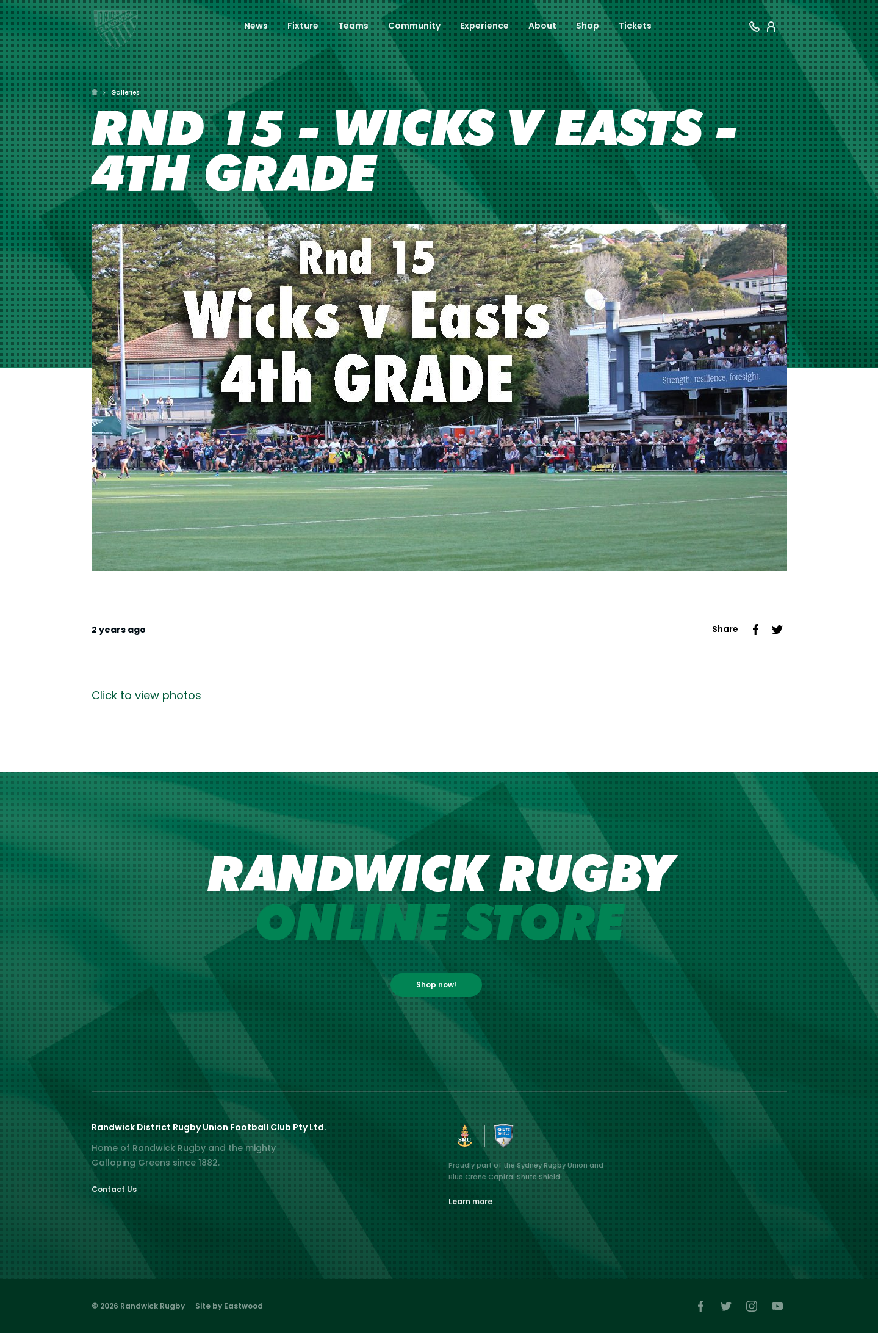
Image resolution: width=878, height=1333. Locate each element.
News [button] (256, 26)
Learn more (470, 1201)
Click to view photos (146, 695)
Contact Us (114, 1189)
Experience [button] (484, 26)
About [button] (542, 26)
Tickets (635, 26)
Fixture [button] (302, 26)
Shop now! (436, 984)
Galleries (125, 92)
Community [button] (414, 26)
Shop (587, 26)
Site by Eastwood (229, 1306)
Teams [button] (353, 26)
